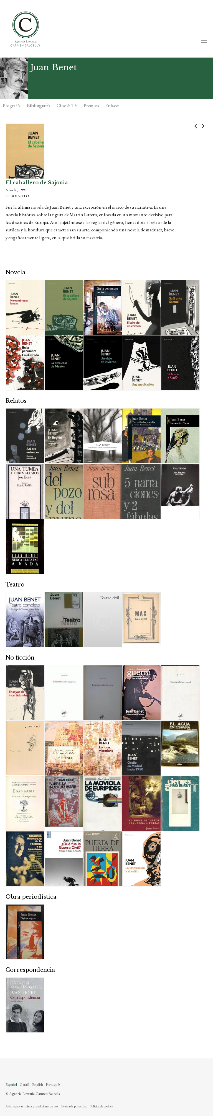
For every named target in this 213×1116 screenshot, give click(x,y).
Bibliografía (38, 105)
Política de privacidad (73, 1106)
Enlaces (112, 105)
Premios (91, 105)
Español (11, 1084)
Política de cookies (101, 1106)
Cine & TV (67, 105)
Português (53, 1084)
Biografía (12, 105)
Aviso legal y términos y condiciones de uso (32, 1106)
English (37, 1084)
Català (24, 1084)
